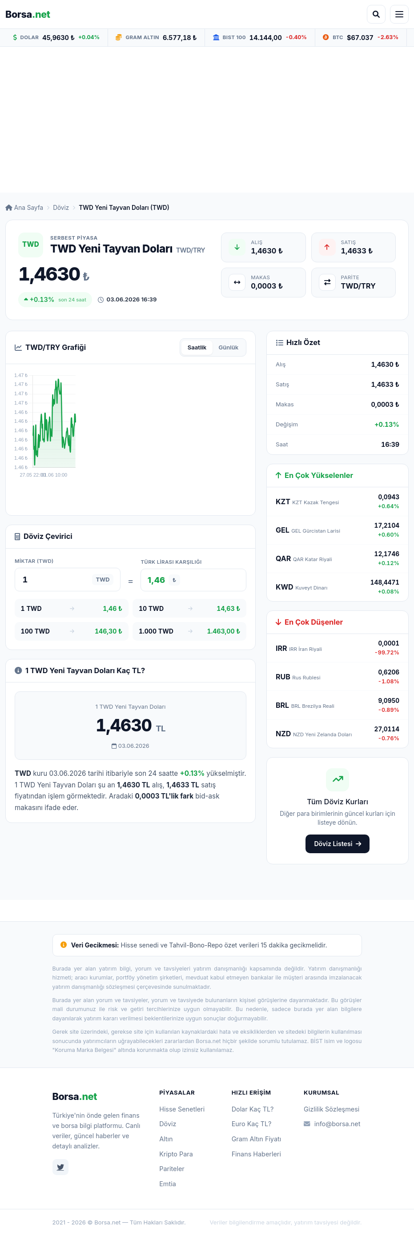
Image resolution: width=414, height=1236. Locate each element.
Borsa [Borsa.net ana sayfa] (27, 14)
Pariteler (172, 1168)
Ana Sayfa (24, 207)
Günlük (228, 347)
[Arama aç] (376, 14)
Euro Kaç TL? (252, 1124)
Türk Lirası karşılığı (171, 562)
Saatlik (197, 347)
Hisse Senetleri (182, 1109)
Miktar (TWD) (34, 561)
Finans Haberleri (256, 1154)
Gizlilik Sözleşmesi (331, 1109)
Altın (166, 1139)
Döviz (61, 207)
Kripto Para (176, 1154)
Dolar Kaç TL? (253, 1109)
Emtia (167, 1184)
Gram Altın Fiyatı (256, 1139)
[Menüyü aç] (399, 14)
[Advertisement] (207, 119)
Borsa (74, 1096)
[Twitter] (60, 1167)
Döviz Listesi (337, 843)
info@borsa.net (332, 1124)
